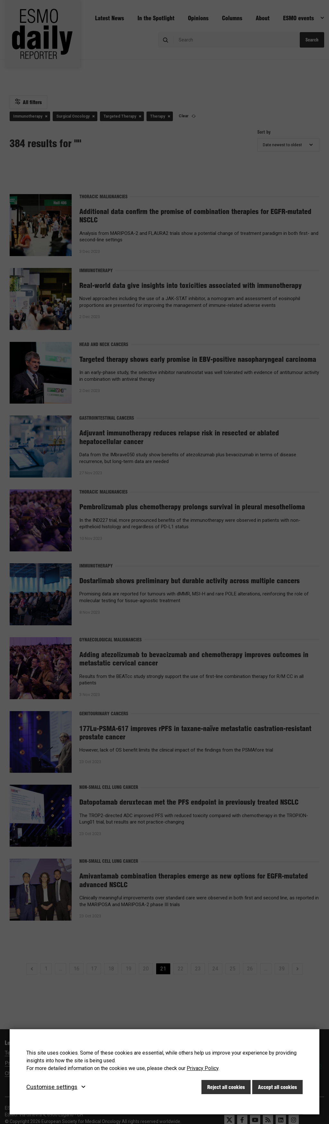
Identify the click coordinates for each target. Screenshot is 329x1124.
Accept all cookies (277, 1087)
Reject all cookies (226, 1087)
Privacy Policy (202, 1068)
